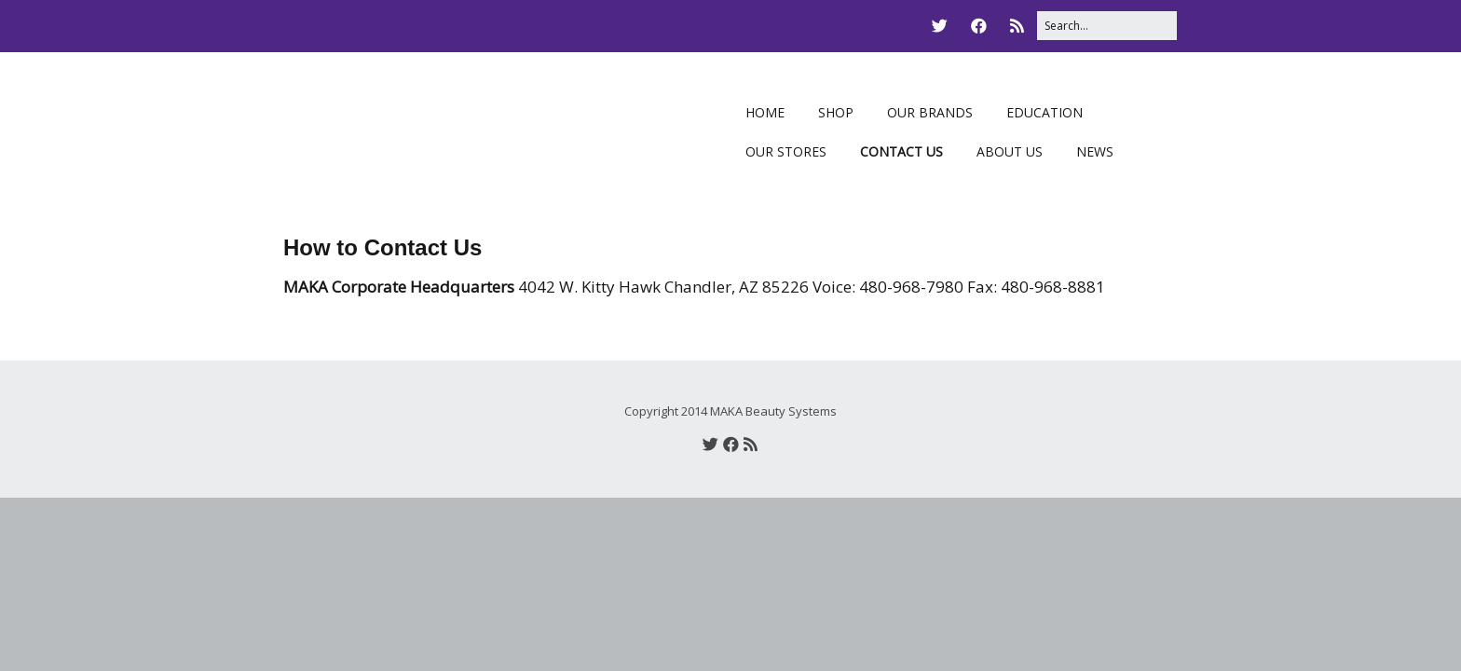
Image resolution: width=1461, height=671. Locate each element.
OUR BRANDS (930, 112)
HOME (765, 112)
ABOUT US (1009, 151)
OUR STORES (785, 151)
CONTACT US (901, 151)
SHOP (835, 112)
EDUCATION (1044, 112)
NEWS (1094, 151)
